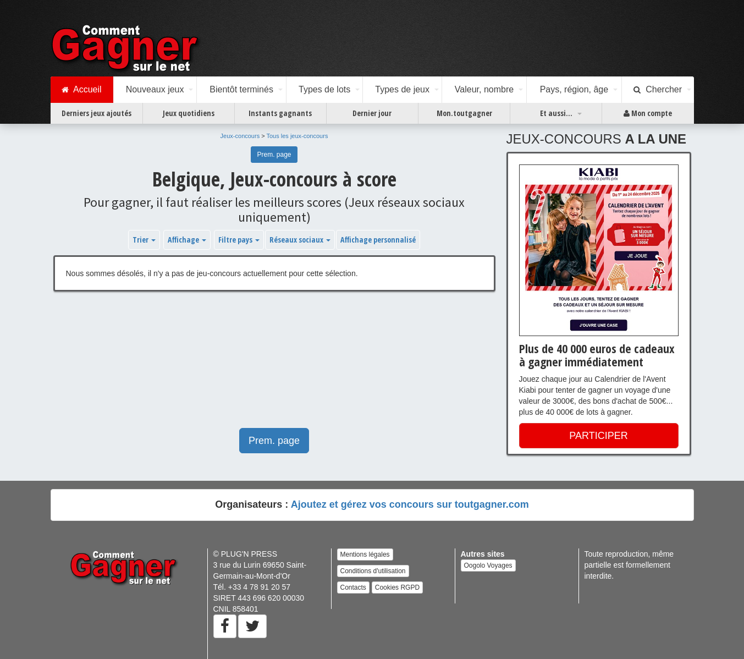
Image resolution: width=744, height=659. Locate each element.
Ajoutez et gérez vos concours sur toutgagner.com (410, 504)
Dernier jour (372, 113)
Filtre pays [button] (239, 239)
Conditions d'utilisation (373, 571)
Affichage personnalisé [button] (378, 239)
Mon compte (648, 113)
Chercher (657, 89)
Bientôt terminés (241, 89)
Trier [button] (144, 239)
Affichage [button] (187, 239)
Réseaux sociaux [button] (299, 239)
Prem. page (274, 154)
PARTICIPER (598, 435)
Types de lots (324, 89)
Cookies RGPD (397, 587)
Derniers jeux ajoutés (96, 113)
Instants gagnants (280, 113)
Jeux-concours (240, 136)
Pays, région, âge (574, 89)
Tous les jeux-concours (297, 136)
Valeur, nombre (484, 89)
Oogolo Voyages (488, 565)
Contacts (353, 587)
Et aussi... (556, 113)
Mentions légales (365, 554)
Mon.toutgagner (464, 113)
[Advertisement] (274, 365)
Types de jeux (402, 89)
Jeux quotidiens (188, 113)
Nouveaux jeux (155, 89)
